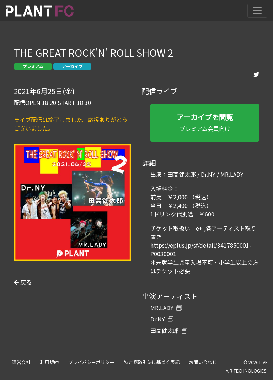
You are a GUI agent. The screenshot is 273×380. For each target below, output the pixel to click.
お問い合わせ (203, 362)
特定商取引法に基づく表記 (152, 362)
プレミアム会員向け (204, 122)
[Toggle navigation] (257, 11)
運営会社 (21, 362)
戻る (23, 282)
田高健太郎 (168, 330)
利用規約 (49, 362)
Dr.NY (161, 319)
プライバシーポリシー (91, 362)
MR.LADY (166, 307)
